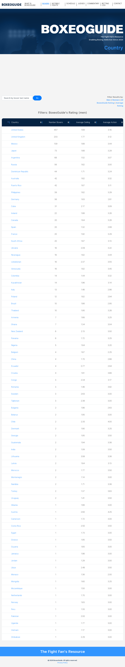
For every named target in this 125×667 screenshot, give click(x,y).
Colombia (15, 276)
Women (116, 100)
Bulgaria (14, 408)
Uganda (14, 623)
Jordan (14, 560)
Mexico (14, 144)
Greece (14, 540)
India (13, 449)
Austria (14, 512)
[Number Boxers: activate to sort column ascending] (55, 122)
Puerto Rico (16, 185)
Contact (118, 3)
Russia (14, 164)
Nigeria (14, 345)
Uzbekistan (16, 262)
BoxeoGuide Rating (105, 103)
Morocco (15, 470)
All (122, 100)
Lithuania (15, 456)
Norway (14, 602)
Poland (14, 296)
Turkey (14, 491)
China (13, 359)
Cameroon (16, 519)
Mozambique (17, 588)
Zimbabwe (15, 637)
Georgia (14, 435)
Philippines (16, 192)
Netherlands (16, 595)
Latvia (13, 463)
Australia (15, 178)
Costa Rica (16, 526)
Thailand (15, 310)
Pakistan (15, 616)
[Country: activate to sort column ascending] (25, 122)
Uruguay (15, 498)
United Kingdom (18, 137)
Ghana (14, 324)
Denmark (15, 428)
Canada (14, 220)
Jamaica (14, 554)
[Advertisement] (62, 77)
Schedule (70, 3)
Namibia (14, 484)
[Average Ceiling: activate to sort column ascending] (82, 122)
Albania (14, 505)
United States (17, 130)
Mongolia (15, 581)
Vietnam (14, 630)
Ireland (14, 213)
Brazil (13, 303)
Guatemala (16, 442)
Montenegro (16, 477)
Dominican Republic (20, 171)
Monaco (15, 574)
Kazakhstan (16, 283)
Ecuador (15, 366)
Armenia (14, 317)
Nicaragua (15, 255)
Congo (14, 380)
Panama (14, 338)
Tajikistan (15, 401)
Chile (13, 422)
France (14, 234)
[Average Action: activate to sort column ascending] (109, 122)
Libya (13, 567)
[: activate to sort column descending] (5, 122)
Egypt (13, 533)
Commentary (93, 3)
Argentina (15, 158)
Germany (15, 199)
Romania (15, 387)
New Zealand (17, 331)
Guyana (14, 547)
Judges (81, 3)
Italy (13, 290)
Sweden (14, 394)
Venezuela (16, 269)
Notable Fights (56, 4)
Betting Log (105, 4)
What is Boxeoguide (30, 4)
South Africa (16, 241)
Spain (13, 227)
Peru (13, 609)
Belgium (14, 352)
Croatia (14, 373)
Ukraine (14, 248)
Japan (13, 151)
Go (37, 98)
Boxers (45, 3)
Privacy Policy (62, 663)
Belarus (14, 415)
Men (109, 100)
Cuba (13, 206)
